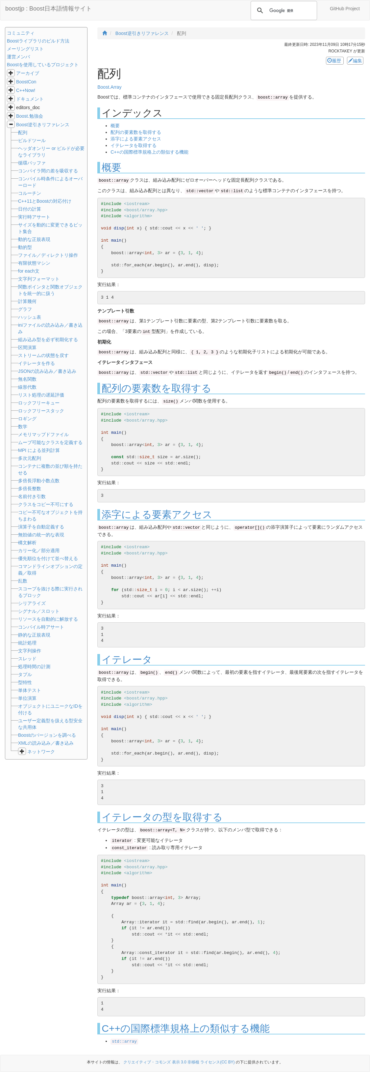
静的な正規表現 (34, 635)
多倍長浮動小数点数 (39, 480)
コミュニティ (21, 33)
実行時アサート (34, 217)
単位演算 (27, 698)
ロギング (27, 418)
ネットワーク (41, 751)
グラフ (25, 309)
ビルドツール (32, 140)
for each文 (28, 271)
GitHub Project (345, 8)
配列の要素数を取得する (136, 132)
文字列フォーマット (39, 279)
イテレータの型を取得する (162, 817)
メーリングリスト (25, 48)
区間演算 (27, 347)
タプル (25, 674)
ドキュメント (30, 99)
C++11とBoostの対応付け (44, 201)
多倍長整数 (29, 488)
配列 (22, 132)
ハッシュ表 (29, 317)
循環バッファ (32, 162)
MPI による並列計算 (39, 450)
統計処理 (27, 642)
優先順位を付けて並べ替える (48, 558)
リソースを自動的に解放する (48, 619)
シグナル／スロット (39, 611)
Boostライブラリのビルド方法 (38, 41)
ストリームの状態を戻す (43, 355)
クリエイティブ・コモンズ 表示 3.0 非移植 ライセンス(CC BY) (178, 1062)
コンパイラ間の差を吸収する (48, 170)
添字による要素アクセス (136, 138)
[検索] (282, 11)
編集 (355, 60)
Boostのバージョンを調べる (47, 735)
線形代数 (27, 387)
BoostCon (26, 81)
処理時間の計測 (34, 666)
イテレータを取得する (134, 145)
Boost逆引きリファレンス (42, 124)
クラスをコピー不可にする (45, 504)
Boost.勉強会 (29, 116)
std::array (124, 1041)
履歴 (334, 60)
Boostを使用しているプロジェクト (43, 64)
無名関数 (27, 379)
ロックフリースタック (41, 410)
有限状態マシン (34, 263)
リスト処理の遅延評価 (41, 395)
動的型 (25, 247)
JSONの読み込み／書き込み (47, 371)
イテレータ (127, 659)
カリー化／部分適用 (39, 550)
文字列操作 (29, 650)
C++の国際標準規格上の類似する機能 (149, 152)
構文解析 (27, 542)
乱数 (22, 580)
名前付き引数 (32, 496)
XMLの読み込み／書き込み (46, 743)
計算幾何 (27, 301)
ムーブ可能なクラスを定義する (50, 442)
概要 (115, 125)
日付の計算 (29, 209)
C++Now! (25, 90)
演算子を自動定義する (41, 526)
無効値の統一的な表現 (41, 534)
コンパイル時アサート (41, 627)
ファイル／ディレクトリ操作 (48, 255)
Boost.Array (109, 87)
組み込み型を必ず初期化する (48, 339)
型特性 (25, 682)
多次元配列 (29, 458)
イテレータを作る (36, 363)
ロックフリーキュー (39, 402)
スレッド (27, 658)
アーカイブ (27, 73)
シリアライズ (32, 603)
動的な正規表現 (34, 239)
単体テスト (29, 690)
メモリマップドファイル (43, 434)
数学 (22, 426)
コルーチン (29, 193)
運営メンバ (18, 56)
